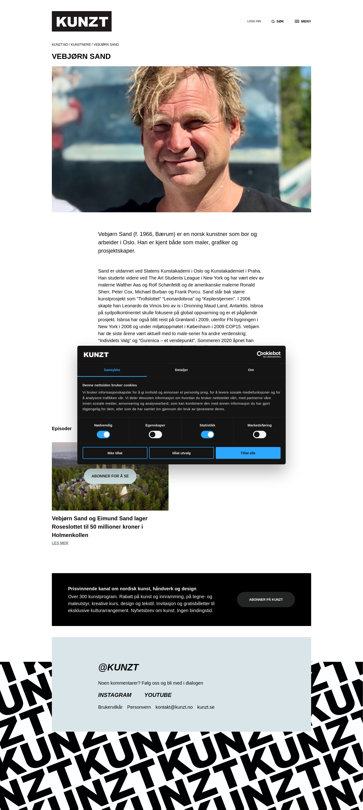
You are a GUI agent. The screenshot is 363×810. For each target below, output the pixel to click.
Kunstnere (81, 44)
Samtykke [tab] (112, 370)
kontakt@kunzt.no (174, 707)
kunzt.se (205, 707)
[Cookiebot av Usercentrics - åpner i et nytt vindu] (260, 354)
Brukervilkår (110, 707)
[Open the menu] (303, 21)
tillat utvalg (181, 453)
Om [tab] (251, 370)
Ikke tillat (114, 453)
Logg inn (254, 21)
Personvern (139, 707)
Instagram (114, 695)
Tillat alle (248, 453)
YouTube (158, 695)
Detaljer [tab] (181, 370)
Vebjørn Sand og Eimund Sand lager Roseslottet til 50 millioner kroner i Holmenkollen (99, 526)
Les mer (60, 543)
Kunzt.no (60, 44)
